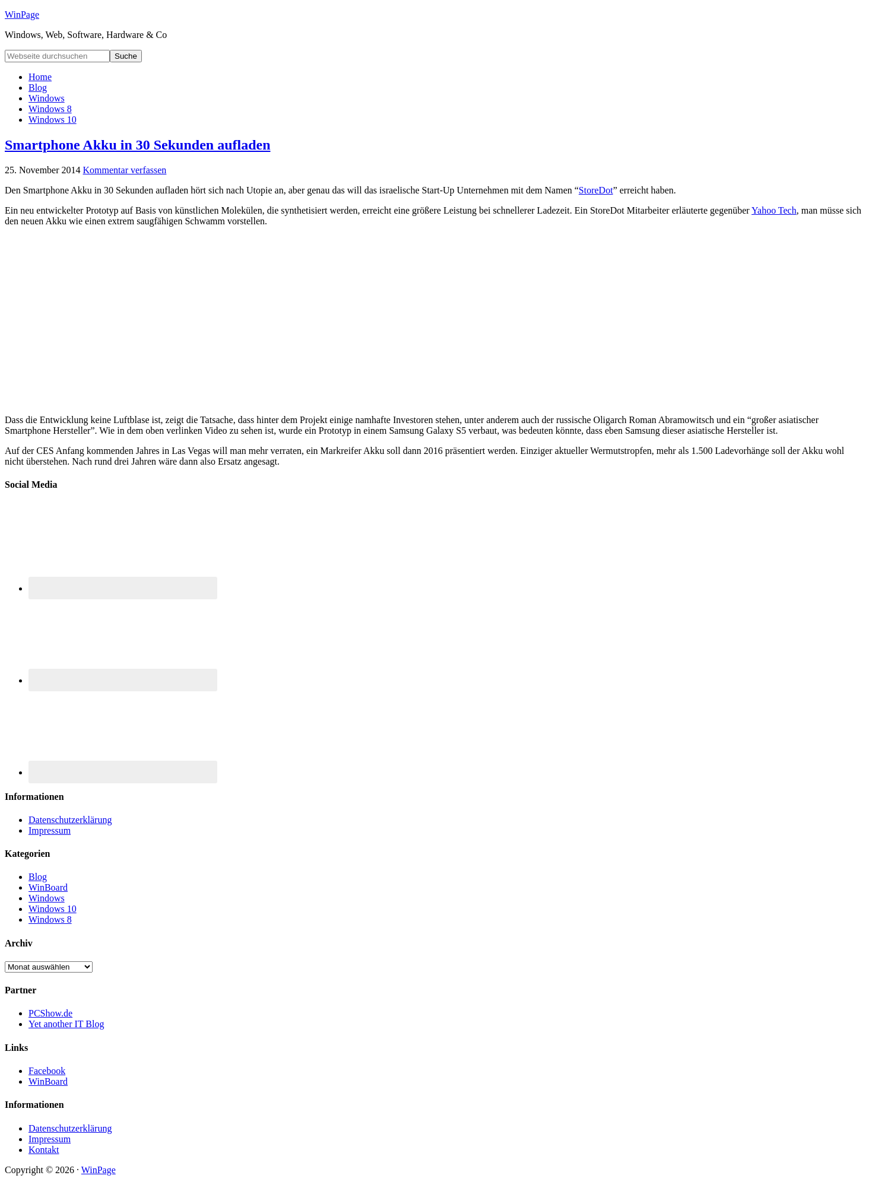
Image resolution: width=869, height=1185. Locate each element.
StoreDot (596, 190)
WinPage (22, 14)
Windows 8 (50, 919)
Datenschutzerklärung (70, 820)
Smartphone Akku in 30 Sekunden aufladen (138, 145)
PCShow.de (50, 1013)
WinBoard (48, 887)
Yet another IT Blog (66, 1024)
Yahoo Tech (774, 210)
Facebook (46, 1071)
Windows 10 (52, 909)
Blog (37, 877)
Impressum (49, 830)
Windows (46, 898)
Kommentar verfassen (125, 170)
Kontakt (43, 1150)
